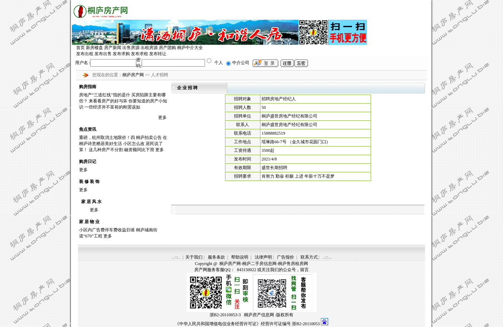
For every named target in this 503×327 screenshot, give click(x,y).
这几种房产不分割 (106, 149)
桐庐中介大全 (190, 47)
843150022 (246, 269)
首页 (80, 47)
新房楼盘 (94, 47)
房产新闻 (112, 47)
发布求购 (121, 53)
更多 (162, 117)
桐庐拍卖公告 (149, 137)
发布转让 (157, 53)
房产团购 (167, 47)
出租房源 (149, 47)
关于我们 (193, 257)
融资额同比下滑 (139, 149)
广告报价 (285, 257)
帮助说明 (239, 257)
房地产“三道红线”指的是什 (104, 94)
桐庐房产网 (133, 74)
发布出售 (103, 53)
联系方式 (309, 257)
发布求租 (139, 53)
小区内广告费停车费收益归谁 (107, 229)
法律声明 (263, 257)
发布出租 (84, 53)
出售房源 (131, 47)
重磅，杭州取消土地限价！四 (107, 137)
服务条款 (216, 257)
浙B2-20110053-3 (225, 314)
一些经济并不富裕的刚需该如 (112, 107)
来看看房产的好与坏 (108, 101)
